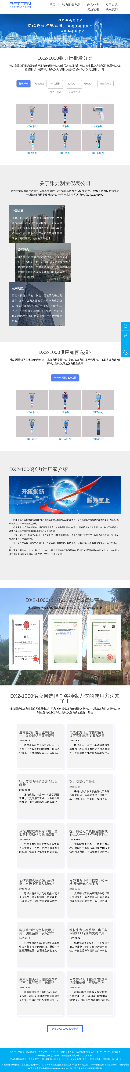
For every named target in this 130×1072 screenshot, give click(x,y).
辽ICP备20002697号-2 (101, 1051)
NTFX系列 (98, 153)
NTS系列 (98, 438)
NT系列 (65, 126)
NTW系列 (32, 126)
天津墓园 (106, 1059)
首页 (53, 4)
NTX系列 (32, 153)
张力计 (85, 1059)
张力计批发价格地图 (71, 1059)
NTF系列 (65, 153)
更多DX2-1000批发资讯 (65, 1028)
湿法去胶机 (95, 1059)
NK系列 (98, 126)
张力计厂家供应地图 (51, 1059)
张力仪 (115, 1059)
